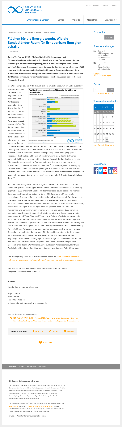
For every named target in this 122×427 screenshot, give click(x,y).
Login (88, 5)
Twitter (55, 331)
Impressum (42, 366)
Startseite (28, 32)
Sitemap (21, 366)
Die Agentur (110, 19)
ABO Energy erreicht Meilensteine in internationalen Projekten (105, 56)
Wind (53, 32)
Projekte (75, 19)
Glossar (105, 5)
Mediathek (92, 19)
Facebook (39, 331)
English (113, 5)
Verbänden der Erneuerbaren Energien (40, 406)
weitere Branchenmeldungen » (103, 75)
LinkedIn (70, 331)
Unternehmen (13, 406)
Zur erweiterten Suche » (104, 93)
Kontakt (96, 5)
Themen (60, 19)
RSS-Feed (12, 366)
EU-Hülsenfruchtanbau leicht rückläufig (105, 67)
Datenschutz (31, 366)
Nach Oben (47, 342)
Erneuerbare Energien (38, 19)
